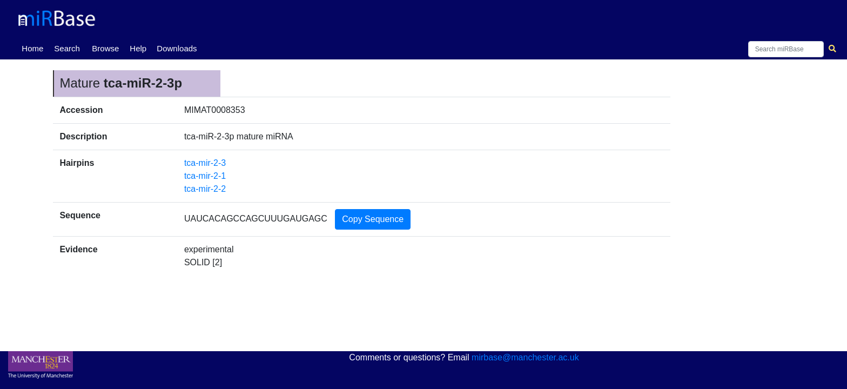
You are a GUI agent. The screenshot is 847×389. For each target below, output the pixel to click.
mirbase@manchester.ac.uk (525, 357)
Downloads (177, 48)
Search (67, 48)
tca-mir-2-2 (205, 188)
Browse (105, 48)
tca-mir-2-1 (205, 175)
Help (138, 48)
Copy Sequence (373, 219)
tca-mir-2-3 (205, 162)
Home (34, 47)
